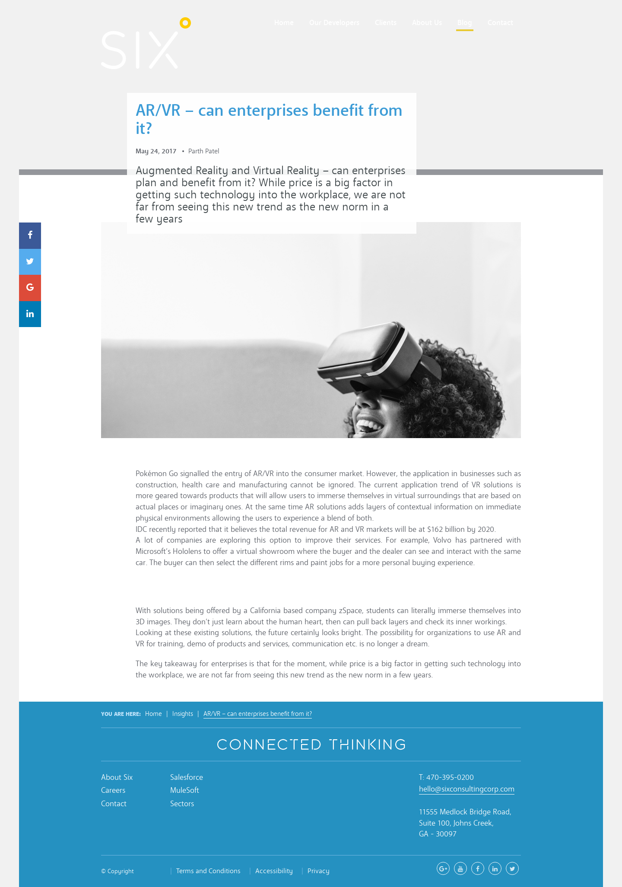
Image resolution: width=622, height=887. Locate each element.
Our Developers (334, 23)
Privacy (319, 870)
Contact (500, 23)
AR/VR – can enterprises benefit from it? (257, 713)
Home (284, 23)
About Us (427, 23)
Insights (182, 713)
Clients (386, 23)
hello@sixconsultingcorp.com (466, 789)
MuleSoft (184, 790)
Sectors (182, 804)
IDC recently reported (171, 529)
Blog (464, 23)
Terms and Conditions (208, 870)
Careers (113, 790)
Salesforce (186, 777)
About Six (117, 777)
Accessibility (274, 870)
